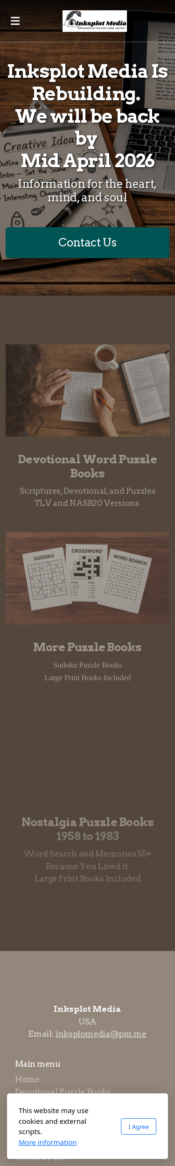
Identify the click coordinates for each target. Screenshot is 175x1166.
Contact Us (87, 242)
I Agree (138, 1126)
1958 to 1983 (87, 838)
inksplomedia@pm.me (101, 1034)
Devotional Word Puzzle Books (87, 468)
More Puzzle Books (87, 649)
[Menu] (15, 21)
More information (48, 1142)
